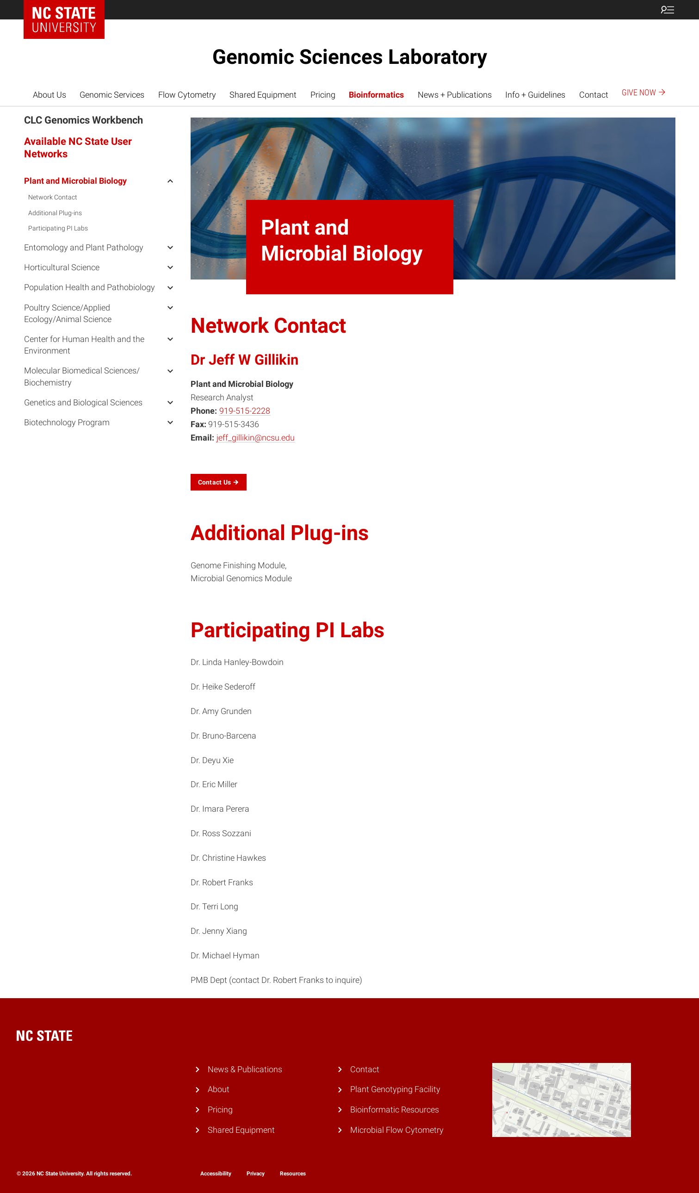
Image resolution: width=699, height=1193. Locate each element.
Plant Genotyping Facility (395, 1089)
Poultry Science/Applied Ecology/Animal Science (67, 313)
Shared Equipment (263, 94)
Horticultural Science (61, 267)
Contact (593, 94)
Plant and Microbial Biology (75, 181)
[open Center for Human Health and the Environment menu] (170, 338)
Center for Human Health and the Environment (84, 344)
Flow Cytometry (187, 94)
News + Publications (455, 94)
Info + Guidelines (535, 94)
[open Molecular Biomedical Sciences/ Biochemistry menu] (170, 370)
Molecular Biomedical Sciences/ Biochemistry (82, 376)
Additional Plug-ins (55, 213)
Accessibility (215, 1173)
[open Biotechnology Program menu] (170, 422)
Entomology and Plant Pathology (83, 247)
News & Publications (245, 1069)
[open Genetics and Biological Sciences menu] (170, 402)
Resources (293, 1173)
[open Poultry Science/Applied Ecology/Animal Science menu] (170, 307)
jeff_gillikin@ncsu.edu (256, 437)
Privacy (256, 1173)
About (218, 1089)
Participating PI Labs (58, 228)
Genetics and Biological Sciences (83, 402)
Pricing (322, 94)
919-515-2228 (244, 411)
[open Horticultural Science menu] (170, 267)
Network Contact (52, 197)
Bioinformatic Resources (394, 1109)
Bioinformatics (376, 94)
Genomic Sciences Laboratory (349, 57)
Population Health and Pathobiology (89, 287)
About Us (49, 94)
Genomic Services (112, 94)
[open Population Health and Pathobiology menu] (170, 287)
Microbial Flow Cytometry (397, 1130)
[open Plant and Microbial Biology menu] (170, 180)
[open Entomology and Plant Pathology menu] (170, 247)
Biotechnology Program (67, 422)
